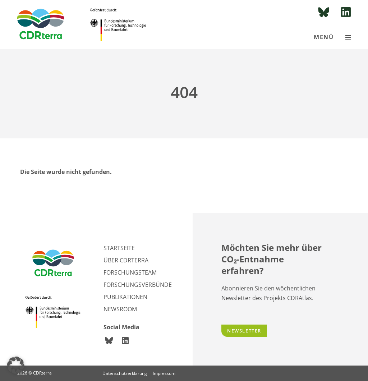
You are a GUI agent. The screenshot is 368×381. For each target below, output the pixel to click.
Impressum (164, 373)
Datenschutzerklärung (124, 373)
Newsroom (120, 309)
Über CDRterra (126, 260)
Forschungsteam (130, 272)
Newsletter (244, 330)
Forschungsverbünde (138, 285)
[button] (16, 365)
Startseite (119, 248)
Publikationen (125, 297)
